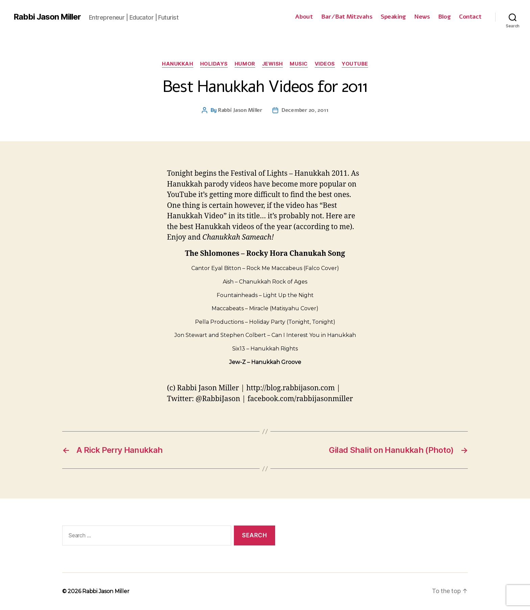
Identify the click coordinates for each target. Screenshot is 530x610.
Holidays (214, 64)
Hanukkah (177, 64)
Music (299, 64)
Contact (470, 17)
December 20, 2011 (305, 110)
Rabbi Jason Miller (47, 17)
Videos (325, 64)
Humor (245, 64)
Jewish (272, 64)
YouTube (355, 64)
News (422, 17)
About (304, 17)
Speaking (393, 17)
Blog (444, 17)
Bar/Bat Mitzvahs (346, 17)
